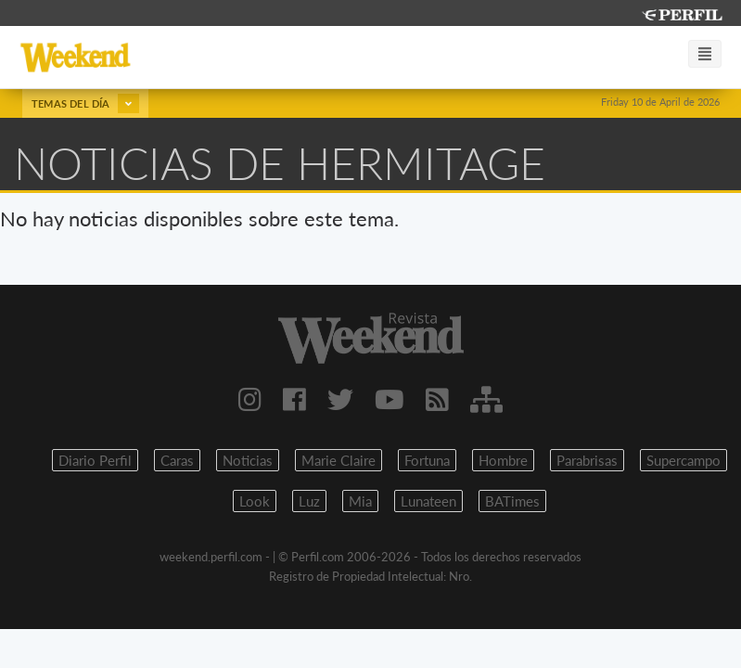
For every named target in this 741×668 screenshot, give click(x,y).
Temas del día (85, 103)
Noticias (248, 460)
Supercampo (683, 460)
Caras (177, 460)
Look (254, 501)
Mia (360, 501)
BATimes (512, 501)
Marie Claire (338, 460)
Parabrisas (587, 460)
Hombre (503, 460)
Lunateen (428, 501)
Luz (309, 501)
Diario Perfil (95, 460)
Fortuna (427, 460)
